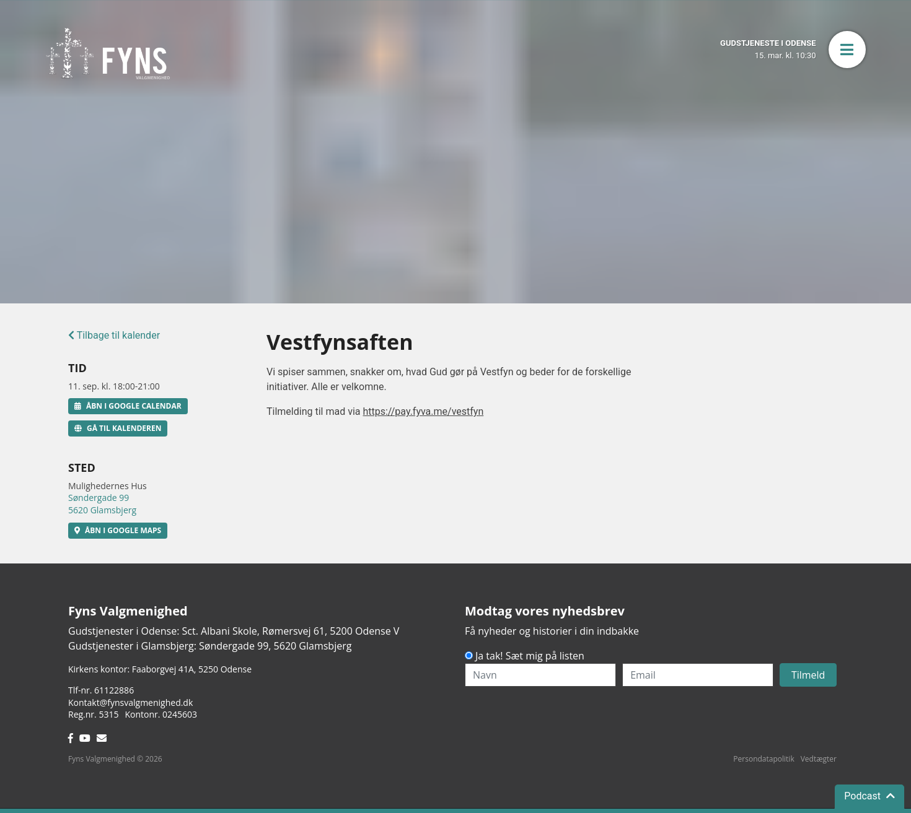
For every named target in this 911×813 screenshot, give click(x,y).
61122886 (114, 690)
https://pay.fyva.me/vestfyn (423, 411)
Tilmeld (808, 675)
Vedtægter (819, 759)
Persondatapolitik (763, 759)
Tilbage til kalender (114, 335)
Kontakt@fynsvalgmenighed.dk (130, 702)
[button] (847, 49)
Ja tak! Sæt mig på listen (529, 656)
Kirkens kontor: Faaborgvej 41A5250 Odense (160, 669)
